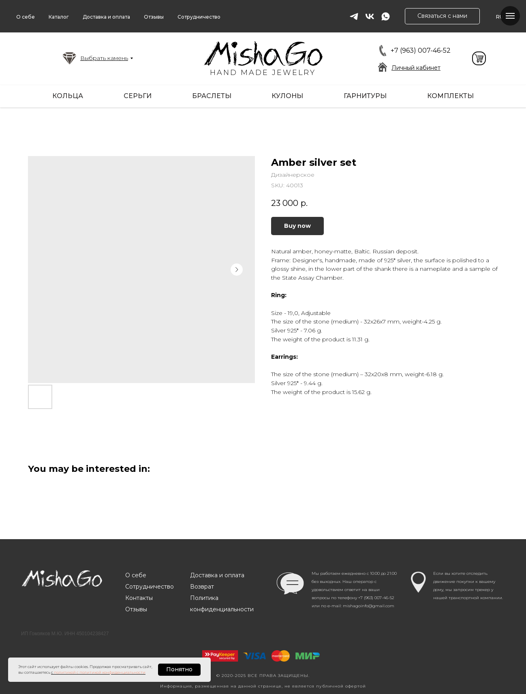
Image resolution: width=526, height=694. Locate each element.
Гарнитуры (365, 96)
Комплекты (450, 96)
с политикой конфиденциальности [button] (111, 672)
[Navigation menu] (510, 16)
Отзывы (154, 17)
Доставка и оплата (106, 17)
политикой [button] (65, 672)
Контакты (139, 598)
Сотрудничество (198, 17)
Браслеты (211, 96)
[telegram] (354, 16)
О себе (25, 17)
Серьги (138, 96)
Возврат (202, 586)
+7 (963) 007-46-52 (421, 50)
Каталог (59, 17)
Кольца (67, 96)
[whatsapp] (386, 16)
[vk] (370, 16)
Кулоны (287, 96)
